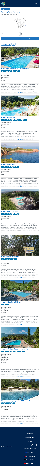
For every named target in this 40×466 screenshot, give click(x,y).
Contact (29, 441)
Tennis (25, 119)
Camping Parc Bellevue (9, 211)
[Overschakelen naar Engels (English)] (29, 463)
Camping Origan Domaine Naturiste (14, 349)
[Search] (10, 38)
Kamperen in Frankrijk (30, 448)
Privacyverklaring (30, 437)
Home (30, 430)
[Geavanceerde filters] (29, 38)
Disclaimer (30, 433)
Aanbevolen (6, 44)
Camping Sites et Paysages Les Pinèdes (15, 69)
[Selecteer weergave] (13, 44)
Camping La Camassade (10, 256)
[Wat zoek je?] (10, 34)
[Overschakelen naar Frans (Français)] (29, 456)
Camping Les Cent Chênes (11, 302)
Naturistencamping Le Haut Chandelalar (16, 401)
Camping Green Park (9, 117)
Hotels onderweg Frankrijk (29, 445)
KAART (5, 9)
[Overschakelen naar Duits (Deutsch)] (29, 460)
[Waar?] (29, 34)
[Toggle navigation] (36, 3)
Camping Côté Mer (8, 164)
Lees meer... (20, 92)
